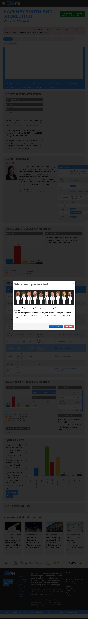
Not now (68, 326)
